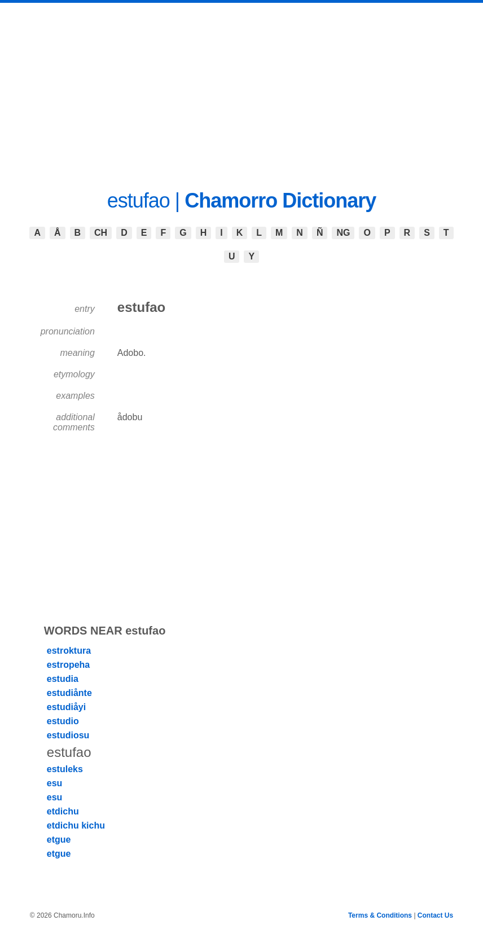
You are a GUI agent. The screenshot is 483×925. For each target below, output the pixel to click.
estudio (63, 721)
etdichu (63, 811)
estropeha (68, 664)
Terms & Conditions (380, 915)
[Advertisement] (241, 87)
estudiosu (68, 735)
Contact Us (435, 915)
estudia (62, 679)
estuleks (65, 769)
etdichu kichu (76, 825)
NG (343, 232)
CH (100, 232)
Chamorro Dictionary (280, 200)
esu (55, 783)
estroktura (69, 650)
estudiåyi (66, 707)
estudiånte (69, 693)
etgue (59, 839)
